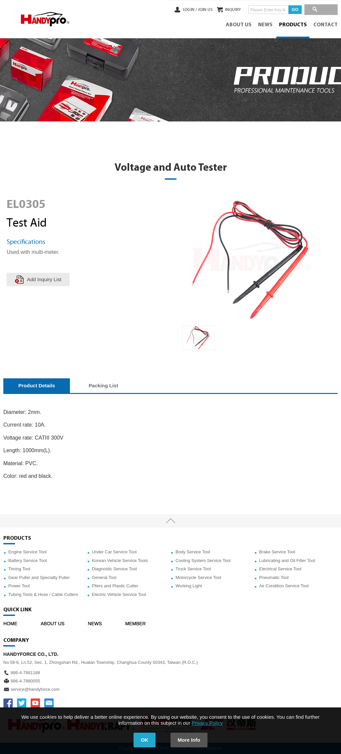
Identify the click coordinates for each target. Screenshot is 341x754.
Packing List (103, 385)
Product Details (36, 385)
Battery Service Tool (27, 560)
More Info (189, 740)
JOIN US (197, 9)
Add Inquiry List (44, 279)
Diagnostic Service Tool (114, 568)
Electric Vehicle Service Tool (119, 594)
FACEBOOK (8, 703)
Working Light (188, 585)
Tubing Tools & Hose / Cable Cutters (43, 594)
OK (145, 740)
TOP (170, 520)
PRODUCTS (293, 25)
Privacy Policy (206, 723)
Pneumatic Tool (274, 577)
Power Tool (19, 585)
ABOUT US (238, 25)
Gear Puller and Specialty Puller (39, 577)
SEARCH (324, 9)
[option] (198, 337)
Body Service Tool (192, 551)
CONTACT (325, 25)
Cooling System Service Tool (202, 560)
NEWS (265, 25)
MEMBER (135, 623)
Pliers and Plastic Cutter (115, 585)
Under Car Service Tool (114, 551)
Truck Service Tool (193, 568)
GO (291, 9)
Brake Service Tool (277, 551)
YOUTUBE (35, 703)
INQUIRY (229, 9)
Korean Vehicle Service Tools (120, 560)
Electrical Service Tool (280, 568)
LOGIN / (182, 9)
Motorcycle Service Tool (198, 577)
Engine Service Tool (27, 551)
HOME (10, 623)
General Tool (104, 577)
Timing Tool (19, 568)
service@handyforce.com (35, 689)
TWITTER (21, 703)
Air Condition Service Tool (284, 585)
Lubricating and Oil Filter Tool (287, 560)
